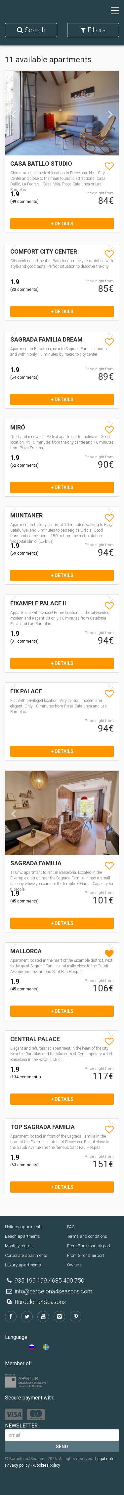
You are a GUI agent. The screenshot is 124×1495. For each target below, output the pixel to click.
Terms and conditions (87, 1236)
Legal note (104, 1458)
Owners (74, 1264)
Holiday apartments (24, 1226)
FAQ (71, 1226)
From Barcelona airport (88, 1245)
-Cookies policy (46, 1465)
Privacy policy (17, 1465)
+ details (62, 223)
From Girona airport (85, 1255)
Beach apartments (22, 1236)
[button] (13, 133)
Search (31, 30)
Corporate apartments (26, 1255)
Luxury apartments (23, 1264)
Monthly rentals (19, 1245)
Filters (93, 30)
